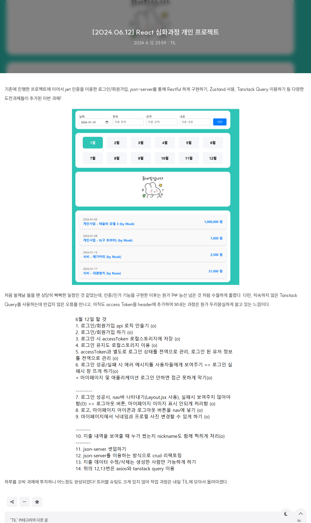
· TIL (171, 42)
